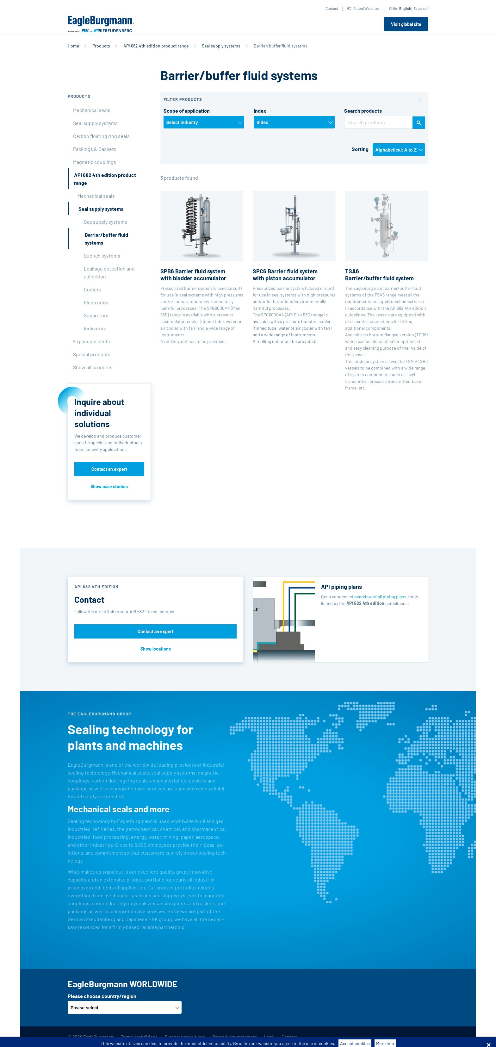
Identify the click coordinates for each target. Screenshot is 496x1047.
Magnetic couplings (94, 162)
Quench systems (102, 255)
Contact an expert (109, 469)
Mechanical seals (91, 110)
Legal (269, 1036)
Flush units (96, 302)
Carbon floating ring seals (101, 136)
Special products (91, 354)
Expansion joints (91, 341)
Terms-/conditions (139, 1036)
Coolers (92, 289)
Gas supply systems (105, 222)
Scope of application (187, 111)
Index (260, 111)
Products (101, 45)
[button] (294, 99)
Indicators (95, 328)
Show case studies (109, 486)
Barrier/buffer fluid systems (106, 239)
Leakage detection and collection (109, 272)
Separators (96, 315)
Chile (393, 8)
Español (420, 8)
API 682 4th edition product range (156, 45)
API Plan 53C (298, 314)
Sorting (360, 149)
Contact (332, 8)
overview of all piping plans (380, 596)
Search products (363, 111)
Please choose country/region (102, 996)
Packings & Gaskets (94, 149)
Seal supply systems (221, 45)
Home (73, 45)
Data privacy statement (234, 1036)
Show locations (155, 648)
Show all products (93, 367)
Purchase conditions (185, 1036)
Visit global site (406, 24)
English (405, 8)
